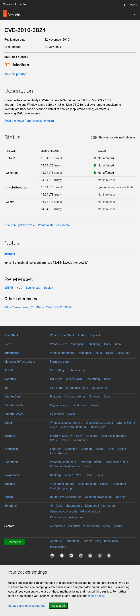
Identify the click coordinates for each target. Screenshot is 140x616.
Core (89, 475)
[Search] (124, 5)
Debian (48, 287)
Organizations (59, 405)
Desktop (55, 475)
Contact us (14, 542)
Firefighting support (62, 488)
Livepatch (92, 436)
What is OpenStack (62, 335)
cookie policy (96, 596)
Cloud (8, 422)
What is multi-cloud (73, 427)
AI (51, 505)
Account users (87, 484)
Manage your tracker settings (26, 605)
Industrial (74, 526)
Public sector (91, 526)
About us (56, 541)
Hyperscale (57, 414)
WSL (79, 475)
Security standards (114, 436)
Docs (107, 344)
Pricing (104, 484)
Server (68, 475)
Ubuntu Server (13, 414)
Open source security (63, 511)
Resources (123, 353)
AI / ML (9, 370)
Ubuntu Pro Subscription (66, 497)
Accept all (58, 605)
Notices (66, 440)
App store (56, 388)
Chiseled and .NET (116, 462)
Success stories (75, 396)
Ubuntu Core (12, 396)
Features (55, 396)
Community (92, 379)
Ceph (7, 344)
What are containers (63, 462)
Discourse (119, 484)
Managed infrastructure (19, 361)
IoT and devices (90, 511)
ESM (79, 436)
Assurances (82, 440)
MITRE (8, 287)
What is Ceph (58, 344)
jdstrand (9, 254)
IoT (6, 388)
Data (59, 505)
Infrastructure (73, 505)
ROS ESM (56, 379)
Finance (118, 526)
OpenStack (11, 335)
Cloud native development (67, 517)
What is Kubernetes (62, 353)
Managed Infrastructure (100, 505)
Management (99, 388)
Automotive (57, 526)
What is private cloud (99, 422)
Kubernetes (11, 353)
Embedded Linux (77, 388)
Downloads (11, 475)
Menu (133, 5)
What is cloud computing (66, 422)
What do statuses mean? (54, 225)
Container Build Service (65, 466)
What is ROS (74, 379)
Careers (87, 541)
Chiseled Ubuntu (90, 462)
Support (95, 335)
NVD (19, 287)
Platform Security (61, 436)
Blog (98, 541)
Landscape (11, 449)
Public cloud (97, 427)
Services (94, 396)
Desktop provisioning (98, 497)
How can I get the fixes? (19, 225)
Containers (11, 462)
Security (9, 436)
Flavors (94, 405)
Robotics (10, 379)
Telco (106, 526)
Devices (121, 497)
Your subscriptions (62, 484)
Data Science (76, 370)
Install (82, 335)
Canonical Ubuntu (14, 4)
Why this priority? (15, 74)
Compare (87, 449)
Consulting (93, 344)
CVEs (53, 440)
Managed (77, 344)
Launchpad (33, 287)
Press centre (58, 547)
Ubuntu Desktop (14, 405)
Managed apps (59, 361)
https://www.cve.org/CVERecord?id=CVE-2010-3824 (38, 307)
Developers (79, 405)
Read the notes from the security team (29, 120)
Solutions (10, 505)
